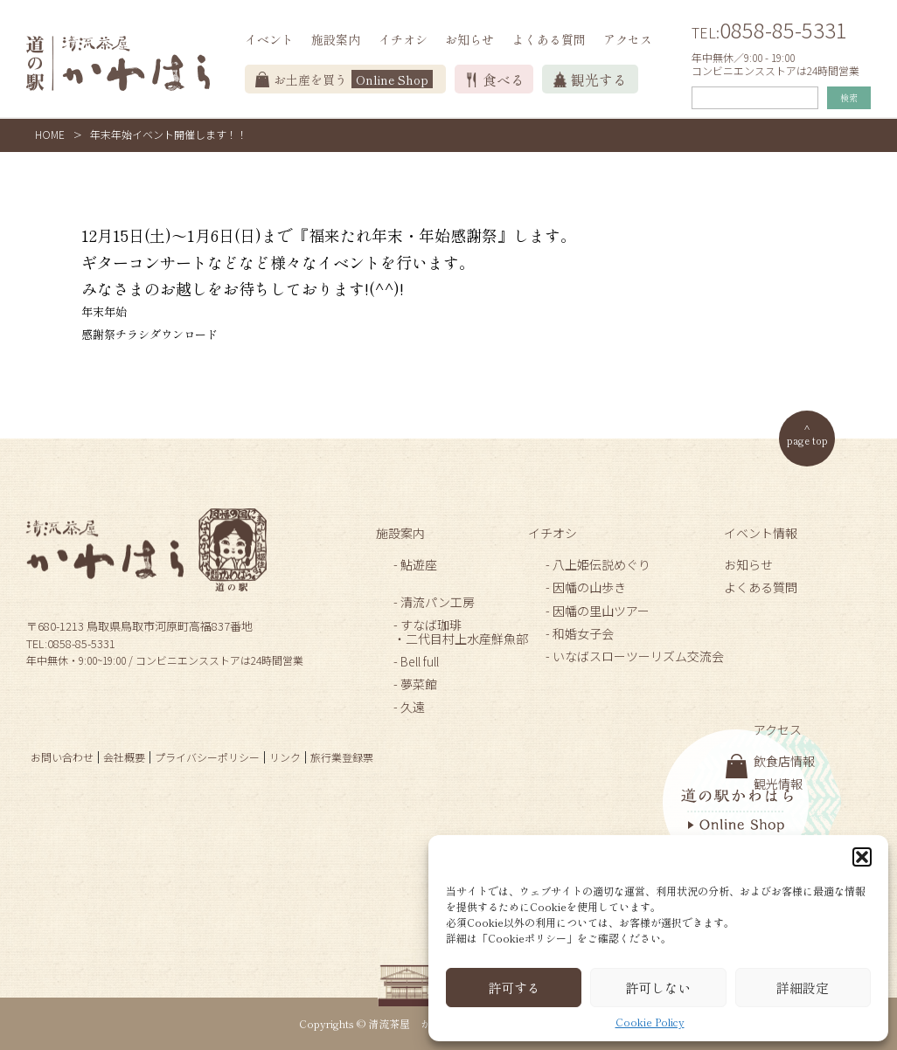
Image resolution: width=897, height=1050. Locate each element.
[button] (862, 857)
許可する (514, 987)
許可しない (658, 987)
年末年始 (104, 311)
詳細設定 (802, 987)
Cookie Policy (650, 1022)
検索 (849, 97)
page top (807, 439)
